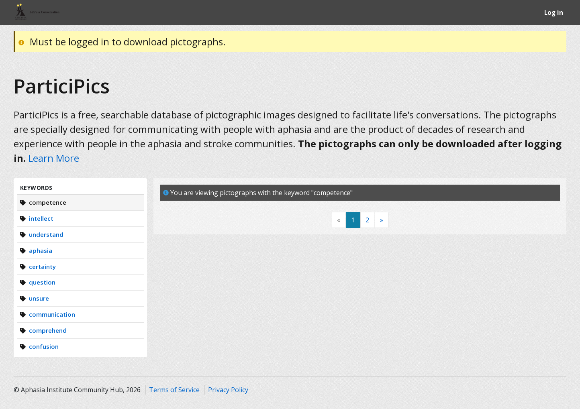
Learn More (53, 158)
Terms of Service (174, 389)
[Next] (381, 220)
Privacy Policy (228, 389)
